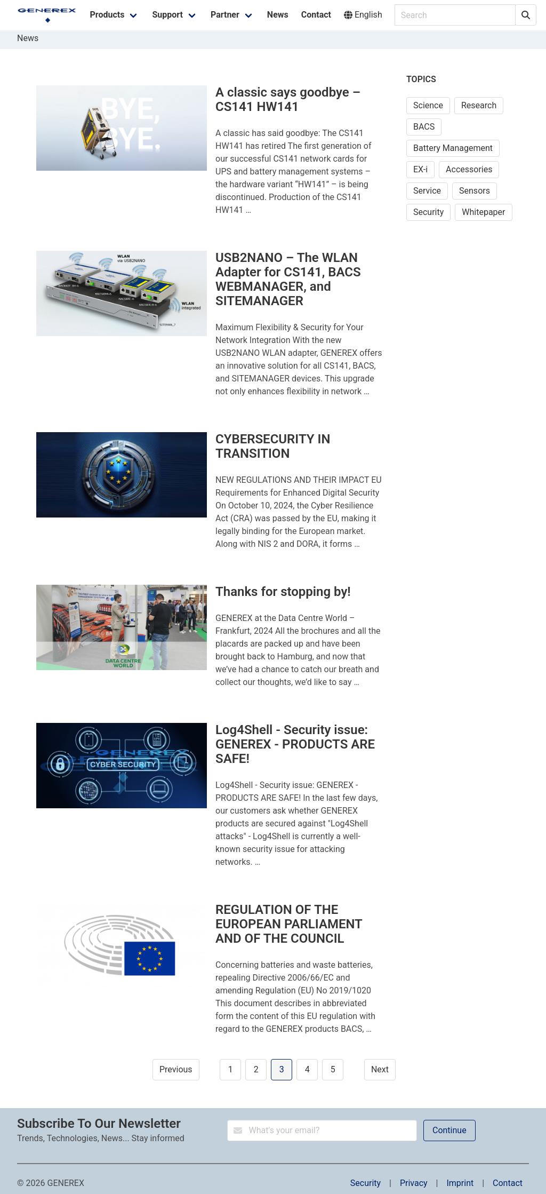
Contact (508, 1183)
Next (380, 1069)
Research (478, 105)
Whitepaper (483, 212)
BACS (424, 127)
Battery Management (453, 148)
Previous (175, 1069)
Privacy (414, 1183)
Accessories (469, 169)
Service (427, 191)
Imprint (459, 1183)
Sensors (474, 191)
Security (428, 212)
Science (428, 105)
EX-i (420, 169)
